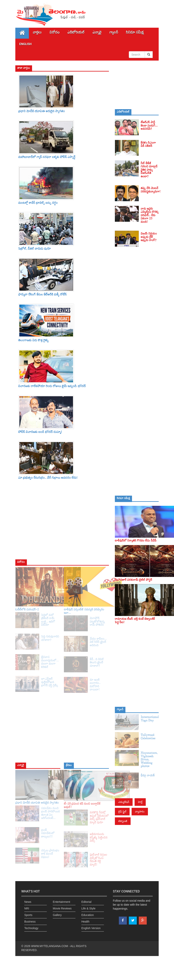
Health (85, 921)
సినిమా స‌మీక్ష (135, 33)
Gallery (57, 915)
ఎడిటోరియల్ (76, 33)
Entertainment (61, 901)
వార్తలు (37, 33)
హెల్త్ (140, 801)
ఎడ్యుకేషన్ (123, 801)
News (27, 901)
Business (30, 921)
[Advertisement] (137, 84)
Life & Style (88, 908)
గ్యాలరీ (113, 33)
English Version (91, 928)
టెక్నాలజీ (122, 821)
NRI (26, 908)
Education (87, 915)
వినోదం (55, 33)
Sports (28, 915)
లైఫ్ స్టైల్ (122, 811)
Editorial (86, 901)
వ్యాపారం (140, 811)
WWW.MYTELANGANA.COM (49, 946)
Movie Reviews (62, 908)
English (25, 44)
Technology (31, 928)
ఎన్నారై (97, 33)
